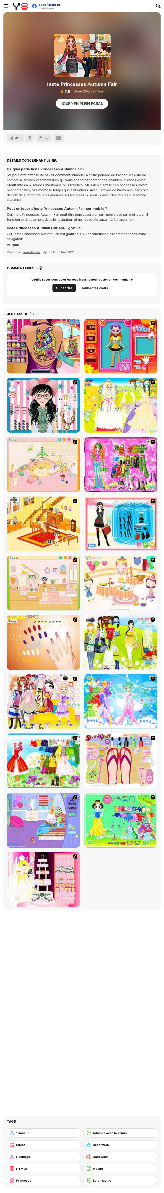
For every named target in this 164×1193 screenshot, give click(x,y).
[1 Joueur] (44, 1133)
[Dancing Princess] (120, 701)
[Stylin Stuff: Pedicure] (120, 760)
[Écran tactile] (120, 1180)
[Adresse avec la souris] (120, 1133)
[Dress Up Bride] (120, 405)
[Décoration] (120, 1144)
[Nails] (43, 642)
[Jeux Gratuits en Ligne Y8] (20, 6)
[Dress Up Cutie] (43, 405)
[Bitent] (44, 1144)
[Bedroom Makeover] (43, 820)
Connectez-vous (94, 288)
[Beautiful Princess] (43, 701)
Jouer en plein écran (82, 103)
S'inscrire (64, 288)
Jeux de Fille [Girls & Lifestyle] (31, 252)
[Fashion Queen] (120, 524)
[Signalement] (44, 138)
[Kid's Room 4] (43, 464)
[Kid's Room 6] (43, 583)
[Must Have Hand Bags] (120, 642)
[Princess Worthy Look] (43, 760)
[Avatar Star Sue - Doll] (120, 346)
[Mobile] (120, 1168)
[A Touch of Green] (120, 464)
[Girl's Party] (120, 583)
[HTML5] (44, 1168)
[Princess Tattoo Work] (43, 346)
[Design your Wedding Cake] (43, 879)
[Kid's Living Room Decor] (43, 524)
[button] (13, 244)
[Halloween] (120, 1156)
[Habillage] (44, 1156)
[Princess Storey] (120, 820)
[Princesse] (44, 1180)
